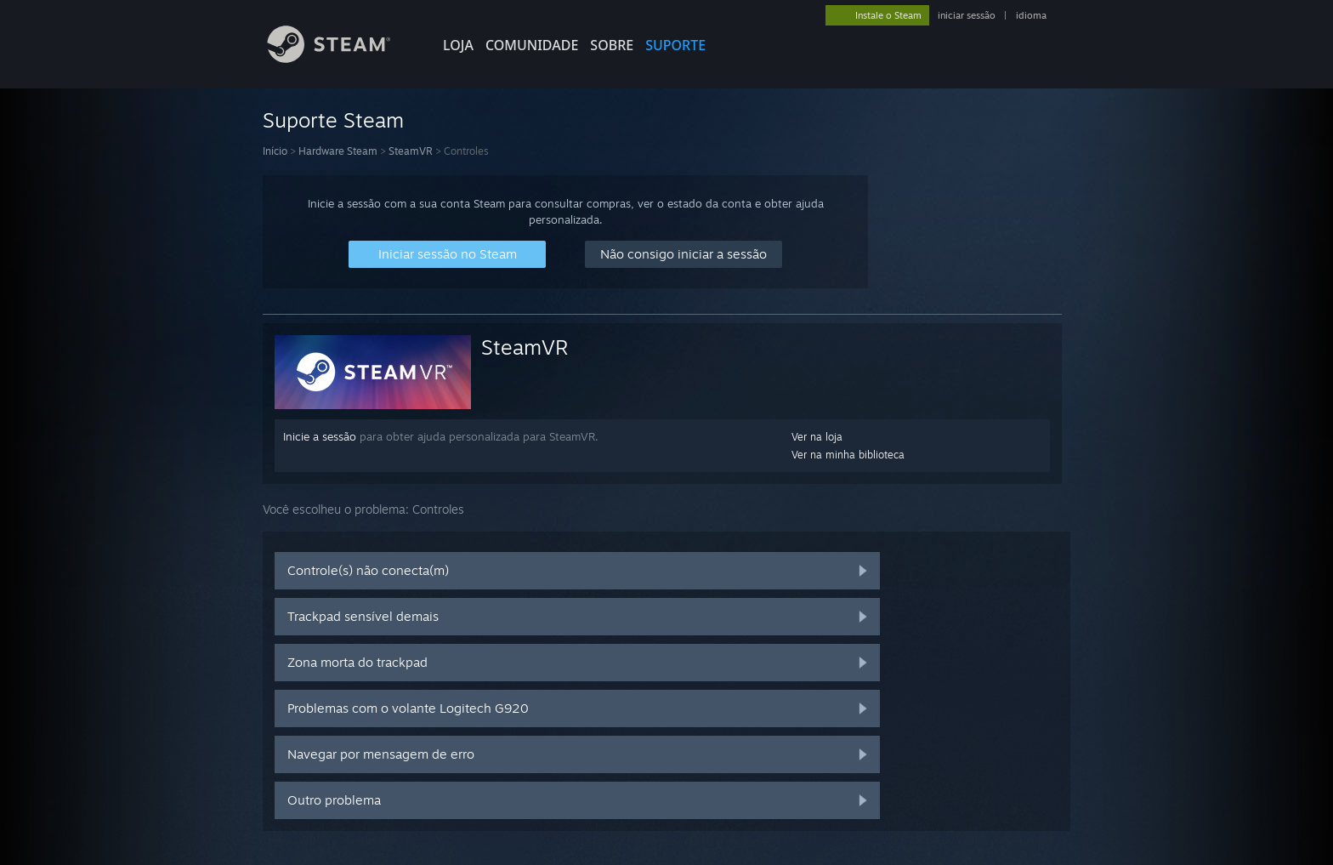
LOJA (458, 45)
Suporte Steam (333, 120)
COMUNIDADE (531, 45)
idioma (1031, 15)
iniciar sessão (966, 15)
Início (275, 151)
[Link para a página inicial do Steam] (342, 58)
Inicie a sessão (319, 436)
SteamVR (411, 151)
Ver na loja (816, 436)
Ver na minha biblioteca (848, 454)
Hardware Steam (337, 151)
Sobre (611, 45)
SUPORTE (675, 45)
